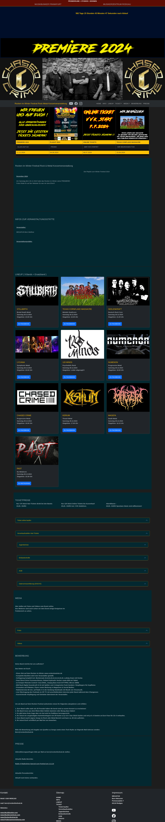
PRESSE (146, 103)
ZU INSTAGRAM (24, 483)
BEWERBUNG (136, 103)
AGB (20, 571)
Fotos (19, 630)
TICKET (59, 804)
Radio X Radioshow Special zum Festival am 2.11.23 (34, 764)
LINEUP (111, 103)
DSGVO (61, 818)
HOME (98, 103)
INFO (104, 103)
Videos (19, 643)
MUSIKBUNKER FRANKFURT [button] (48, 4)
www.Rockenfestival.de (9, 817)
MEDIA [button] (126, 103)
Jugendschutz (24, 545)
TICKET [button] (118, 103)
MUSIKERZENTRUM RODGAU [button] (117, 4)
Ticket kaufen (64, 807)
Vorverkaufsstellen (65, 809)
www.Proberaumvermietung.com (12, 819)
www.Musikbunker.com (9, 812)
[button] (18, 128)
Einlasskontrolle (24, 558)
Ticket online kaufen (24, 520)
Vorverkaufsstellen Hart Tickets (28, 533)
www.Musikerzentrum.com (10, 815)
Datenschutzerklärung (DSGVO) (30, 584)
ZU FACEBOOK (23, 324)
